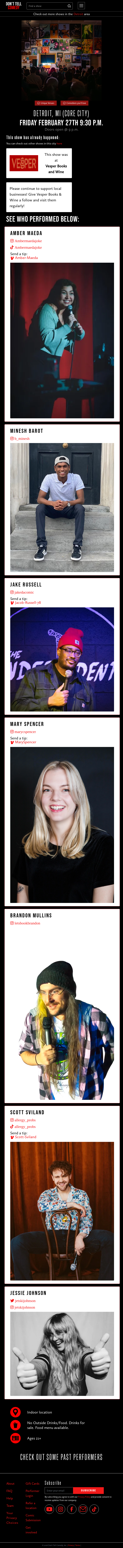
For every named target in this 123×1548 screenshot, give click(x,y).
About (10, 1483)
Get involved (31, 1530)
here (59, 143)
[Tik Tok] (94, 1509)
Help (9, 1498)
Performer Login (32, 1493)
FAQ (9, 1491)
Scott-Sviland (23, 1136)
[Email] (83, 1509)
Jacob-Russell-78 (25, 602)
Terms (77, 1545)
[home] (13, 5)
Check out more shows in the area (61, 14)
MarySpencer (23, 742)
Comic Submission (33, 1517)
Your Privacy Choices (12, 1518)
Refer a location (31, 1505)
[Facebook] (71, 1509)
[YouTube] (49, 1509)
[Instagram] (60, 1509)
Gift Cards (32, 1483)
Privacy (71, 1545)
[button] (81, 5)
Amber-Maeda (24, 257)
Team (10, 1506)
